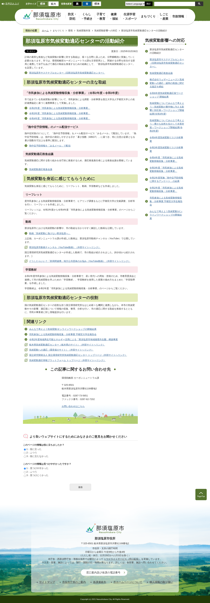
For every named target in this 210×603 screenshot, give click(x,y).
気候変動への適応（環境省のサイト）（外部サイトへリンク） (61, 349)
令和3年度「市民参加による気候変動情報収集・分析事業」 (59, 113)
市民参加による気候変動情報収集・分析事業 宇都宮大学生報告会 (62, 334)
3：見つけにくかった (36, 475)
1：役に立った (33, 449)
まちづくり (58, 30)
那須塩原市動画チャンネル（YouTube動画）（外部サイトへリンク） (65, 247)
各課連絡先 (99, 582)
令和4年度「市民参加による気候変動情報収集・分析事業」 (59, 118)
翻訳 (149, 3)
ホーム (45, 30)
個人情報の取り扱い (161, 582)
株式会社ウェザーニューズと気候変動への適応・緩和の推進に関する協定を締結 (167, 83)
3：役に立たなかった (36, 456)
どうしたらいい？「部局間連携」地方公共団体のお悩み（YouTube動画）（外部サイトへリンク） (79, 261)
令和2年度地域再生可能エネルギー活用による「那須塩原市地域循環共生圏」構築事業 (73, 339)
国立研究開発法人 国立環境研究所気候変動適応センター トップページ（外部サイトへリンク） (78, 355)
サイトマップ (47, 582)
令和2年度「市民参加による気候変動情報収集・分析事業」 (59, 108)
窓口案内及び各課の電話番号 (103, 572)
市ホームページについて (127, 582)
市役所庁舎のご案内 (74, 582)
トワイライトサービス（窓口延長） (122, 559)
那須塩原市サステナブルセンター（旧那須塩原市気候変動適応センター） (67, 72)
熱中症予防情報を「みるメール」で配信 (50, 145)
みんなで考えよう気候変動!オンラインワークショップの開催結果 (62, 329)
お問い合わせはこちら (73, 406)
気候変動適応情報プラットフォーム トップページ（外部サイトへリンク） (67, 360)
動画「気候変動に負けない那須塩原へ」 (50, 233)
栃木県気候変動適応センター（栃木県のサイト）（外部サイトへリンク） (67, 344)
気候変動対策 (83, 30)
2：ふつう (30, 452)
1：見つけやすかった (36, 468)
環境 (70, 30)
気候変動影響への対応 (105, 30)
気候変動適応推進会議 (40, 169)
